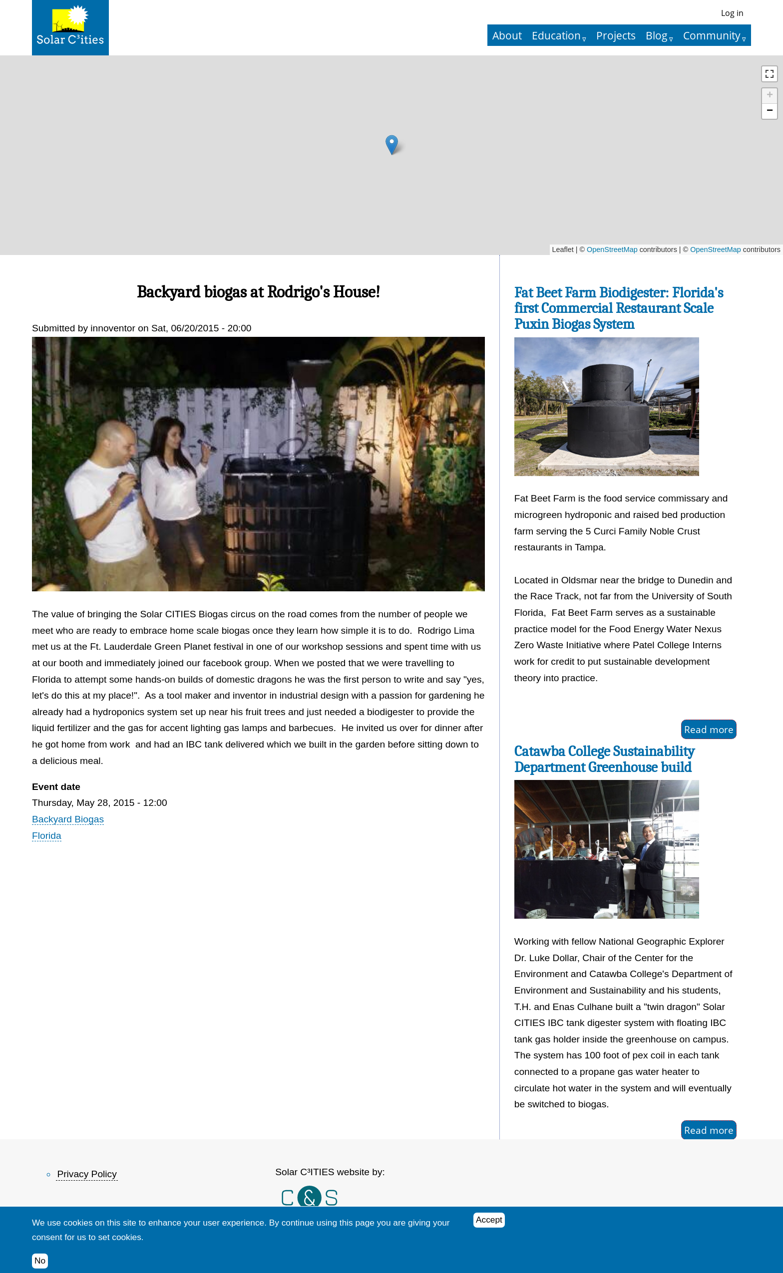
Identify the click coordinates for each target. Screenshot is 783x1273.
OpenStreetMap (612, 250)
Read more (709, 729)
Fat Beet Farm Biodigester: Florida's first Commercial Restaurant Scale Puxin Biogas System (618, 308)
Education (556, 35)
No (39, 1261)
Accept (489, 1220)
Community (712, 35)
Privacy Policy (86, 1174)
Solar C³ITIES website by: (330, 1172)
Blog (657, 35)
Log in (732, 12)
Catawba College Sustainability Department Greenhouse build (604, 759)
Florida (46, 835)
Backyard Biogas (68, 819)
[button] (392, 145)
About (507, 35)
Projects (616, 35)
